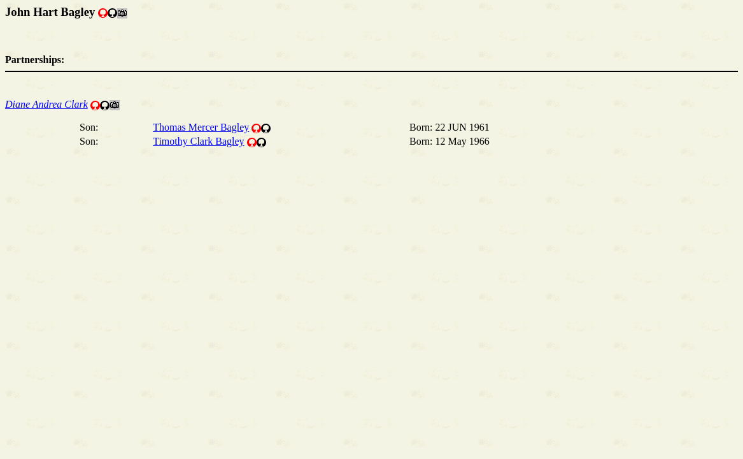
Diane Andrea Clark (46, 104)
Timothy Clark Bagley (198, 141)
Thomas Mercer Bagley (201, 127)
